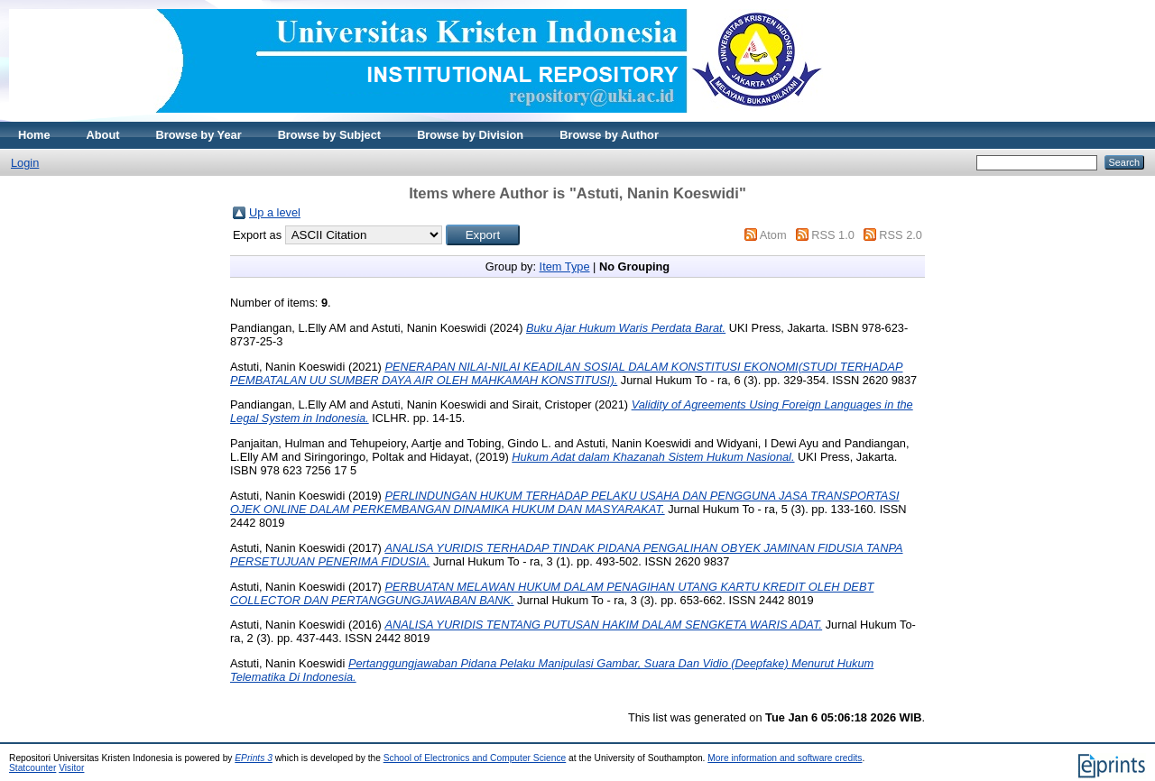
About (103, 135)
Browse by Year (199, 135)
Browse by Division (470, 135)
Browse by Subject (330, 135)
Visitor (71, 768)
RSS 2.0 (900, 235)
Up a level (274, 212)
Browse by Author (609, 135)
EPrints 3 (254, 758)
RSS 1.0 (833, 235)
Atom (773, 235)
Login (25, 163)
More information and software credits (784, 758)
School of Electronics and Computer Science (475, 758)
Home (34, 135)
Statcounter (32, 768)
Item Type (565, 266)
